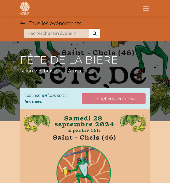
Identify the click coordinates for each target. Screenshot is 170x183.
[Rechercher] (94, 33)
